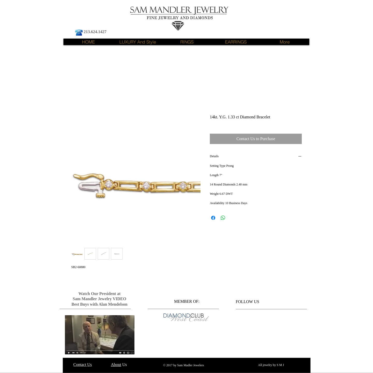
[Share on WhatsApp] (223, 218)
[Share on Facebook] (213, 218)
